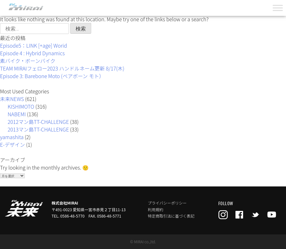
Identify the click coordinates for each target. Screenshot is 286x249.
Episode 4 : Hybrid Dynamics (32, 53)
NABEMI (17, 114)
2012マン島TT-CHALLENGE (38, 121)
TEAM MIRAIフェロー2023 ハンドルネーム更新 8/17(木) (62, 68)
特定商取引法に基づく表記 (171, 216)
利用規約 (155, 209)
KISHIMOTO (21, 106)
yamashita (12, 137)
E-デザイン (12, 144)
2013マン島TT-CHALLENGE (38, 129)
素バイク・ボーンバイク (27, 60)
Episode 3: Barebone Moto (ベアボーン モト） (52, 76)
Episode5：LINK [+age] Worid (33, 45)
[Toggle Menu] (278, 8)
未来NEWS (12, 99)
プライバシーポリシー (167, 203)
